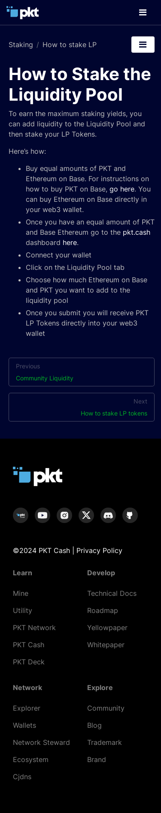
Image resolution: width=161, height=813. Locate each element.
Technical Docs (112, 593)
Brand (96, 759)
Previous (81, 372)
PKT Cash (28, 644)
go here (121, 189)
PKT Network (34, 627)
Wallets (24, 725)
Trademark (104, 742)
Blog (94, 725)
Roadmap (102, 610)
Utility (22, 610)
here (70, 242)
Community (106, 708)
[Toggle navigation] (143, 12)
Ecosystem (31, 759)
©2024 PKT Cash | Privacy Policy (67, 550)
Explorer (26, 708)
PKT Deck (29, 662)
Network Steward (41, 742)
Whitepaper (106, 644)
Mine (20, 593)
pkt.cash (136, 232)
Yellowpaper (107, 627)
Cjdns (22, 776)
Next (81, 408)
